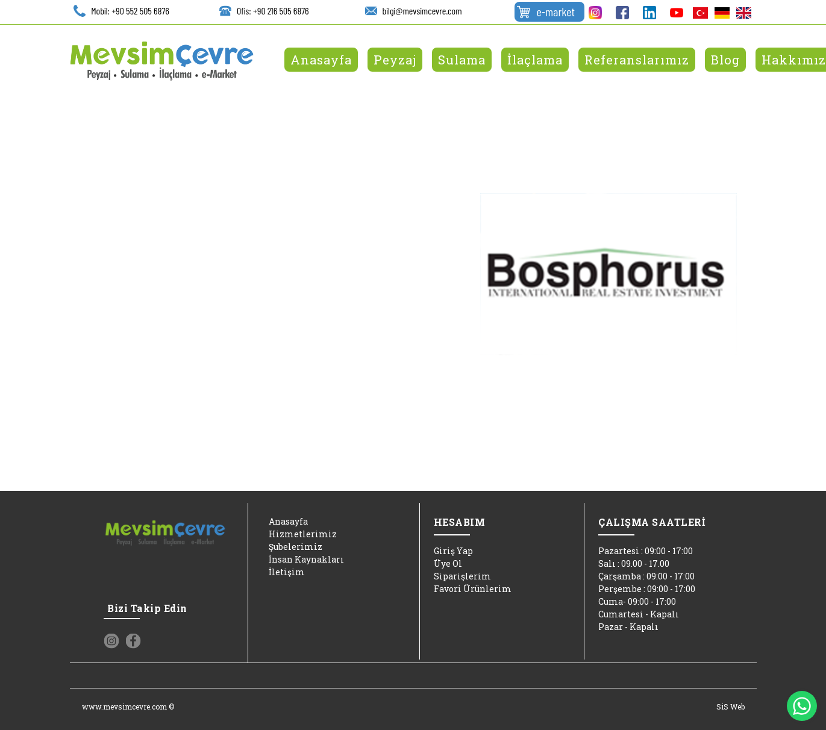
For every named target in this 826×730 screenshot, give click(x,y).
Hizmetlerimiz (303, 534)
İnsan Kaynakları (306, 559)
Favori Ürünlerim (473, 588)
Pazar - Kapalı (628, 626)
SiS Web (730, 706)
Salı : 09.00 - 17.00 (633, 563)
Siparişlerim (462, 576)
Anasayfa (288, 521)
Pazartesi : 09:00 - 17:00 (645, 551)
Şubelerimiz (295, 546)
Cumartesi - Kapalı (638, 614)
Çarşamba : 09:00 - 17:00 (646, 576)
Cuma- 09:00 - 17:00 (637, 601)
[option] (608, 274)
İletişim (287, 572)
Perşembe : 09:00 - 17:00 (646, 588)
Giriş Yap (453, 551)
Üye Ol (448, 563)
